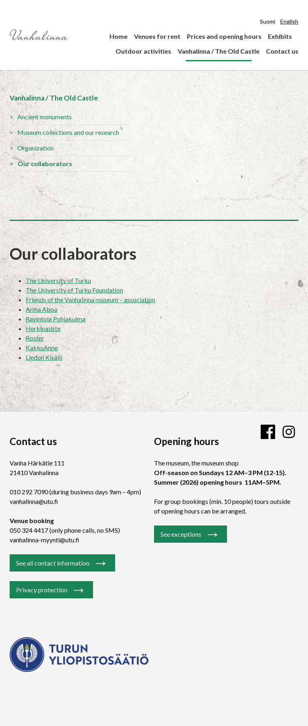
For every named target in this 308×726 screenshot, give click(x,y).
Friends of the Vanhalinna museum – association (90, 299)
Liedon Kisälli (44, 357)
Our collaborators (45, 163)
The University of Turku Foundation (74, 290)
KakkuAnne (42, 347)
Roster (35, 338)
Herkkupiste (43, 328)
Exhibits (280, 36)
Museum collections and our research (68, 132)
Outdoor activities (143, 51)
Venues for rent (157, 36)
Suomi (267, 21)
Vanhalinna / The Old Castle (218, 51)
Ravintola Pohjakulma (55, 319)
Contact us (282, 51)
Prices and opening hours (224, 36)
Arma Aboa (41, 309)
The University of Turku (58, 280)
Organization (35, 148)
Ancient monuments (44, 116)
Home (118, 36)
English (289, 21)
